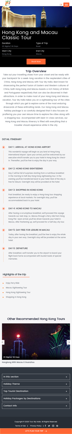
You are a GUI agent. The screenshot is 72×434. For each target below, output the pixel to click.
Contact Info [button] (10, 405)
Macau (39, 54)
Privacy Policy (35, 426)
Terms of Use (20, 426)
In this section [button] (11, 376)
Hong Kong (6, 54)
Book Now (36, 61)
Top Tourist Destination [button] (15, 391)
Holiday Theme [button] (11, 384)
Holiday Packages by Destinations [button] (21, 398)
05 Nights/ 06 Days (10, 46)
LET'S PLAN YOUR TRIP (36, 431)
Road (38, 46)
